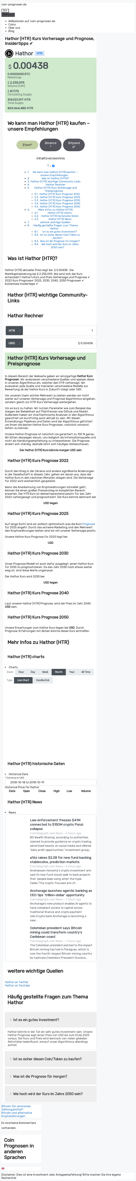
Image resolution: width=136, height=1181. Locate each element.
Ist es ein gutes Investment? (59, 231)
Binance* (51, 145)
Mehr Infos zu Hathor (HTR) (55, 209)
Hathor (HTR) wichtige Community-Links (55, 181)
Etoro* (27, 145)
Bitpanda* (74, 145)
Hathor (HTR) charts (60, 212)
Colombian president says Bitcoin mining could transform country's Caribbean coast (56, 932)
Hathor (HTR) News (60, 219)
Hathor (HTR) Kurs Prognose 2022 (59, 194)
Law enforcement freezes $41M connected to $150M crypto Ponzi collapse (56, 824)
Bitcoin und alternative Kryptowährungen (16, 1114)
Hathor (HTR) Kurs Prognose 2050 (60, 206)
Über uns (14, 27)
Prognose (88, 524)
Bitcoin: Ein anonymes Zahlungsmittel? (16, 1108)
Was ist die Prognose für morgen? (60, 241)
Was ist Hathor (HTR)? (55, 178)
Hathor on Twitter (16, 982)
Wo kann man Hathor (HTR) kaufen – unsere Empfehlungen (55, 174)
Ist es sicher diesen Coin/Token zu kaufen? (60, 236)
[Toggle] (53, 166)
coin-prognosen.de (13, 4)
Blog (11, 31)
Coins (12, 24)
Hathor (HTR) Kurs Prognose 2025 (60, 197)
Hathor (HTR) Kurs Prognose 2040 (60, 203)
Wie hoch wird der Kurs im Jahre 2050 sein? (60, 246)
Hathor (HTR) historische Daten (60, 216)
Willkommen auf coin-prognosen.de (31, 21)
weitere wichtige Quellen (55, 222)
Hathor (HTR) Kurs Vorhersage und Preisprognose (55, 189)
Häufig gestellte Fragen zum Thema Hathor (55, 227)
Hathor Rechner (55, 184)
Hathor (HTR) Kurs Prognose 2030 (60, 200)
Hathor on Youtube (17, 985)
